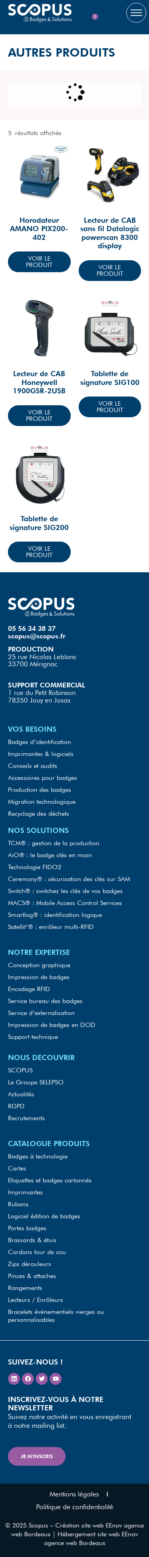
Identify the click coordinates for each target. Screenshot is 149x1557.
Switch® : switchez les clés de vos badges (65, 891)
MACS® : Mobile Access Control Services (65, 903)
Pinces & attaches (32, 1276)
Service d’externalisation (41, 1013)
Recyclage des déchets (38, 813)
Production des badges (39, 789)
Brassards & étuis (32, 1240)
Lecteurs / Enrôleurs (35, 1300)
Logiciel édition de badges (44, 1216)
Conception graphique (39, 965)
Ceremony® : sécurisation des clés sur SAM (69, 879)
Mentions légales (74, 1494)
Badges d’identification (39, 742)
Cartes (17, 1168)
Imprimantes (25, 1192)
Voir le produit (39, 262)
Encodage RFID (29, 989)
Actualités (21, 1094)
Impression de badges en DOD (51, 1025)
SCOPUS (20, 1070)
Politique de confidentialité (74, 1507)
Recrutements (26, 1118)
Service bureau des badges (45, 1001)
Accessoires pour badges (42, 777)
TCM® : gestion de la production (53, 843)
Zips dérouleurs (29, 1264)
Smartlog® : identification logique (55, 915)
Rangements (25, 1288)
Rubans (18, 1204)
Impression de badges (39, 977)
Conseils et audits (32, 766)
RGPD (16, 1106)
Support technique (33, 1037)
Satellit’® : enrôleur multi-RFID (51, 927)
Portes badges (27, 1228)
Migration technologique (41, 801)
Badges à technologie (38, 1156)
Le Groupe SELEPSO (36, 1082)
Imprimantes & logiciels (41, 754)
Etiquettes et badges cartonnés (50, 1180)
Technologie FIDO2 (34, 867)
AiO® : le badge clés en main (50, 855)
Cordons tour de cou (37, 1252)
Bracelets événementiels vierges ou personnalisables (56, 1315)
